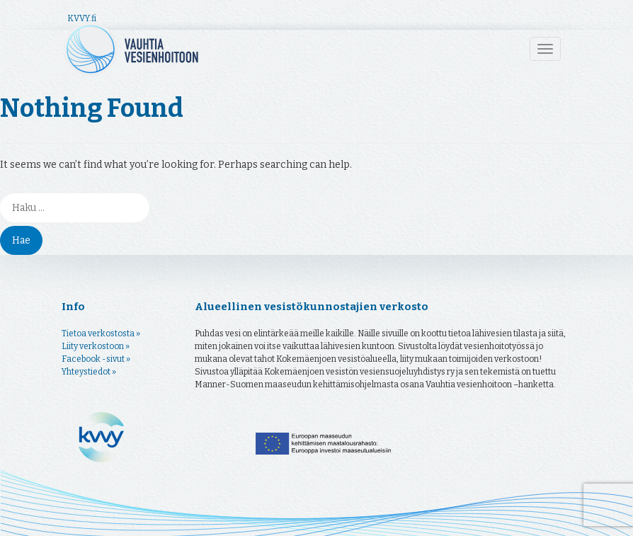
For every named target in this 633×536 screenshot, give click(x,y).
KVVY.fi (81, 18)
